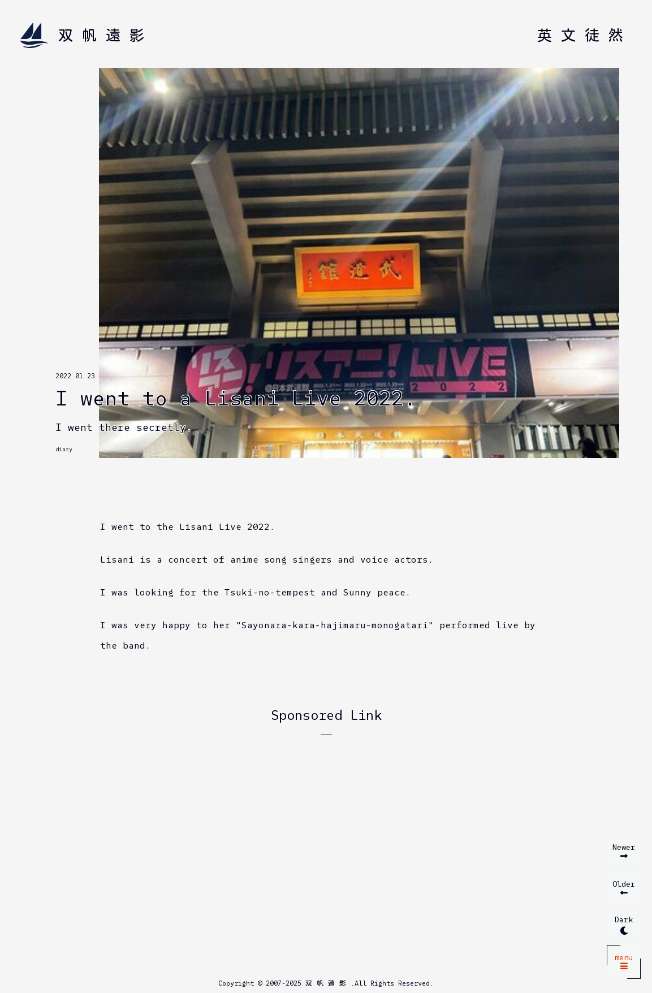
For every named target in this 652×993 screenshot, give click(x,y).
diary (63, 449)
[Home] (86, 35)
